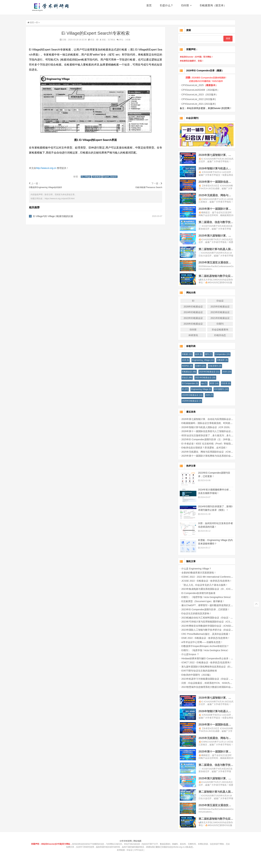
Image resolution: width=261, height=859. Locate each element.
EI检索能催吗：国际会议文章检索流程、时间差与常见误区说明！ (210, 423)
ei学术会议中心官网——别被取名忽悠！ (197, 642)
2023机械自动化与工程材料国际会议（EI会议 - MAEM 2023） (208, 617)
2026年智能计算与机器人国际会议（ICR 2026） (201, 427)
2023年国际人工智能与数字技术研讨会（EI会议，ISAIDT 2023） (210, 629)
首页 (149, 8)
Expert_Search (115, 177)
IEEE (209, 383)
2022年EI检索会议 (188, 318)
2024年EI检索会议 (188, 312)
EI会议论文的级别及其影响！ (191, 613)
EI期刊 (215, 323)
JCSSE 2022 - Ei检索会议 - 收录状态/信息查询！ (201, 580)
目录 (180, 360)
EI (42, 22)
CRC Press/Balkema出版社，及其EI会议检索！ (201, 634)
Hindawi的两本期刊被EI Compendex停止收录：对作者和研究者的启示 (212, 658)
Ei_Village (90, 177)
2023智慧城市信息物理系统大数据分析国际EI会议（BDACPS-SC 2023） (214, 687)
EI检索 (182, 354)
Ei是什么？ (166, 8)
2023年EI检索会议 (215, 312)
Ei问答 (186, 8)
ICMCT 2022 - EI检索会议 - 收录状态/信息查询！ (201, 662)
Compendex (217, 354)
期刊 (203, 354)
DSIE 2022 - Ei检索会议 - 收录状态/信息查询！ (200, 638)
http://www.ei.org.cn (51, 168)
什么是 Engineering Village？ (191, 568)
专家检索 (102, 177)
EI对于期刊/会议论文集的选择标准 (194, 670)
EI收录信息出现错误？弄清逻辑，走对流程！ (199, 447)
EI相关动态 (215, 335)
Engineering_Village (198, 360)
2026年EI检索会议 (188, 306)
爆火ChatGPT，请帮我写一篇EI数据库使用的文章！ (203, 605)
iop (199, 383)
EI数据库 (217, 360)
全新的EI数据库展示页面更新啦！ (193, 572)
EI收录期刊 (210, 366)
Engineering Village (196, 389)
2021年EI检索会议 (215, 318)
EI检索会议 (184, 372)
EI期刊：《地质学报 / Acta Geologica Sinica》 (200, 650)
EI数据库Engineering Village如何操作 (50, 187)
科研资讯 (188, 335)
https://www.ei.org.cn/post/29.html (65, 199)
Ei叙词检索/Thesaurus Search (153, 187)
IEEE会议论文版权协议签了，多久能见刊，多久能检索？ (205, 435)
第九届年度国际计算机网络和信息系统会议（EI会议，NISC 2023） (211, 666)
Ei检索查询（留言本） (213, 8)
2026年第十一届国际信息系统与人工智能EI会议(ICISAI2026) (207, 431)
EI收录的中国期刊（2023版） (191, 674)
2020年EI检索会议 (188, 323)
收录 (193, 354)
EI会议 (215, 300)
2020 (222, 372)
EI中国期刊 (216, 389)
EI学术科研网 (51, 8)
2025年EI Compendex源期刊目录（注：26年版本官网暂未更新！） (211, 439)
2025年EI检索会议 (215, 306)
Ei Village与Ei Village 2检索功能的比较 (58, 216)
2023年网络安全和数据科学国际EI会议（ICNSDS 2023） (206, 625)
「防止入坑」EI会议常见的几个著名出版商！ (199, 585)
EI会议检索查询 (215, 329)
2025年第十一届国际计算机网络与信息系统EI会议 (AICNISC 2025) (211, 455)
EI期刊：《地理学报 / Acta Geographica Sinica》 (201, 597)
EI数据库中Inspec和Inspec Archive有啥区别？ (200, 646)
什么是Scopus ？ (185, 654)
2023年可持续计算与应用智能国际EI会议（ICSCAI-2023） (206, 621)
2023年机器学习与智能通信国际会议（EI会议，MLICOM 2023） (209, 678)
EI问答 (188, 329)
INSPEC (182, 366)
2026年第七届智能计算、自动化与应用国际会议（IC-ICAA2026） (210, 419)
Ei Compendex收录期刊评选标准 (193, 593)
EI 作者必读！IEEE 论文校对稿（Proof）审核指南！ (203, 443)
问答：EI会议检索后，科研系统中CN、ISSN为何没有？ (205, 683)
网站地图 (137, 841)
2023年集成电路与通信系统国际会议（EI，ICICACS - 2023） (208, 589)
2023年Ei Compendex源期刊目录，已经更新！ (200, 609)
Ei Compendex (185, 383)
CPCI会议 (138, 850)
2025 (204, 395)
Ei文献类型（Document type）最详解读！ (198, 601)
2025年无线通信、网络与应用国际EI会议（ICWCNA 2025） (207, 451)
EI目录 (221, 383)
